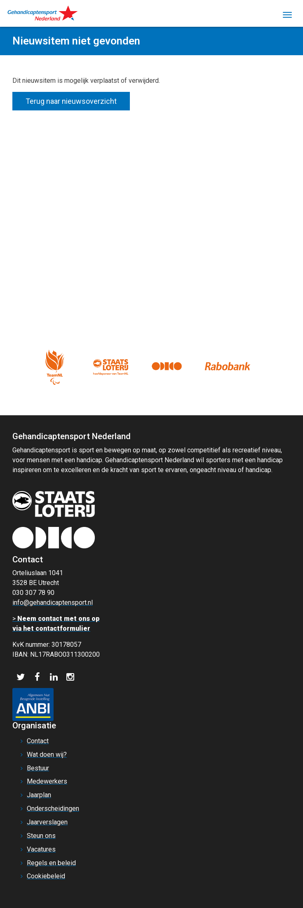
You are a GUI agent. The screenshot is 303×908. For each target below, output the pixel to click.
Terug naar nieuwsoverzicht (71, 101)
